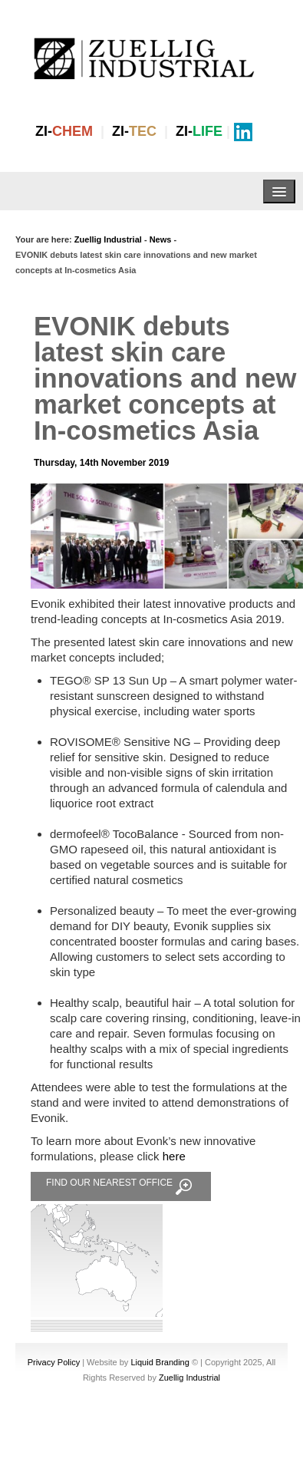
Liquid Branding (159, 1362)
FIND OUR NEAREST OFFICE (121, 1186)
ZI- (64, 130)
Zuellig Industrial (108, 239)
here (174, 1156)
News (161, 239)
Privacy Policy (54, 1362)
